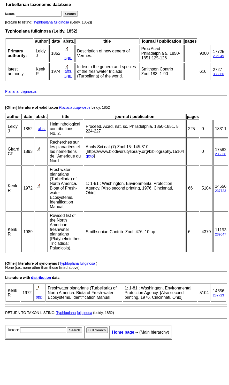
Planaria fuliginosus (20, 91)
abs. (68, 71)
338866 (218, 74)
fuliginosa (61, 22)
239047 (220, 234)
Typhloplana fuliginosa (77, 263)
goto (90, 156)
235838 (220, 154)
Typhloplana (43, 22)
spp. (68, 58)
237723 (220, 191)
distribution (41, 278)
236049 (218, 56)
